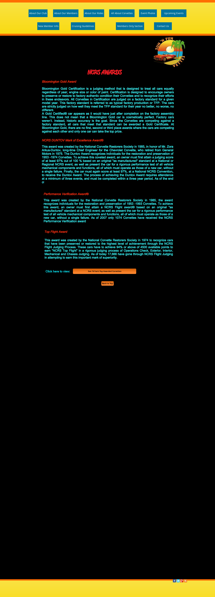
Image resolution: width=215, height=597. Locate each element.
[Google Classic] (181, 580)
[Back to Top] (107, 283)
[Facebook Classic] (174, 580)
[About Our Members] (65, 13)
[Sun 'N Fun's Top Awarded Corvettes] (104, 271)
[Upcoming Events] (173, 13)
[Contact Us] (163, 26)
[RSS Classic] (185, 580)
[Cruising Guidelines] (83, 26)
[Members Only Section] (130, 26)
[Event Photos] (148, 13)
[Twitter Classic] (178, 580)
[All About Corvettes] (122, 13)
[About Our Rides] (94, 13)
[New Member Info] (48, 26)
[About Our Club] (38, 13)
